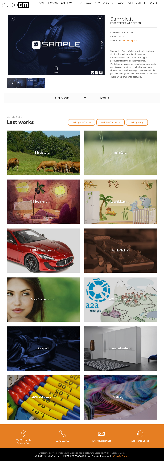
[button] (102, 45)
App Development (131, 3)
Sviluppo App (137, 122)
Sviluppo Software (81, 122)
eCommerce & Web (62, 3)
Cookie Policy (121, 456)
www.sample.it (130, 40)
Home (41, 3)
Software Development (97, 3)
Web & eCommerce (110, 122)
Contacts (155, 3)
